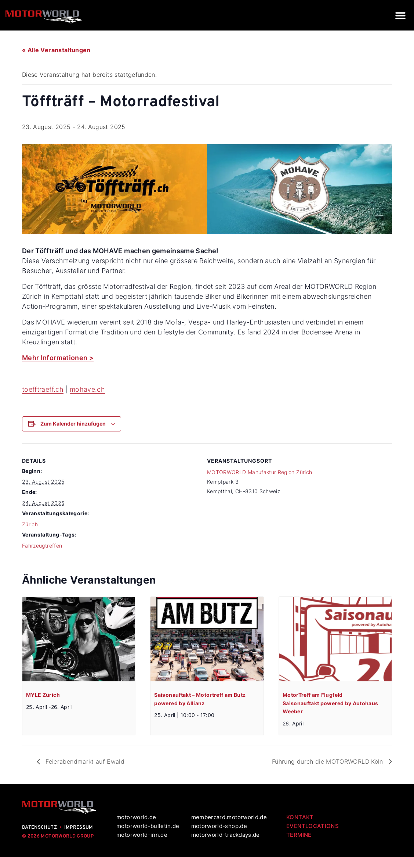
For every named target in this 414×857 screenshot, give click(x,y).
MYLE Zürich (43, 695)
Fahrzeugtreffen (42, 545)
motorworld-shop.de (219, 825)
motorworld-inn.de (141, 834)
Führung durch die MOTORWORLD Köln (328, 761)
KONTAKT (299, 817)
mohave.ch (87, 389)
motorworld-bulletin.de (147, 825)
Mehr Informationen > (58, 358)
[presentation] (78, 639)
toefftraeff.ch (42, 389)
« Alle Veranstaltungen (56, 50)
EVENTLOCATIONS (312, 825)
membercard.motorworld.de (229, 817)
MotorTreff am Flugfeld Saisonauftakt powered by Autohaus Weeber (330, 703)
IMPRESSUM (78, 828)
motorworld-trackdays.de (225, 834)
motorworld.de (137, 817)
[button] (400, 15)
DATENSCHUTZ (39, 828)
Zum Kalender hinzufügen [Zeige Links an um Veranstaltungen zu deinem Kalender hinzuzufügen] (73, 423)
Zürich (30, 524)
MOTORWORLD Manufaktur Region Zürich (259, 472)
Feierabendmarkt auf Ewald (84, 761)
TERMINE (298, 834)
